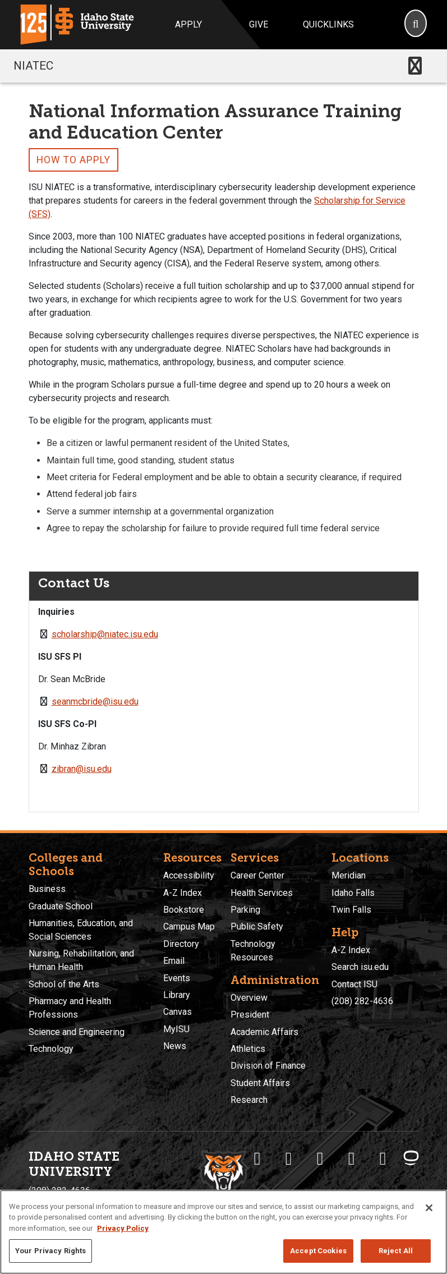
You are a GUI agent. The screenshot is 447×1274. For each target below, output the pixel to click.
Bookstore (183, 909)
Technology (51, 1048)
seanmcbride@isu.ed (93, 701)
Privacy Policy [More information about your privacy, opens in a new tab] (123, 1228)
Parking (245, 909)
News (174, 1046)
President (250, 1014)
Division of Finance (268, 1065)
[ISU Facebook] (257, 1158)
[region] (223, 1232)
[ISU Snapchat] (383, 1158)
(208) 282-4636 (362, 1001)
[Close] (429, 1207)
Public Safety (257, 926)
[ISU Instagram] (320, 1158)
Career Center (257, 875)
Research (249, 1099)
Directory (181, 944)
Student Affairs (260, 1083)
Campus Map (189, 926)
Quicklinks (328, 24)
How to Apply (73, 159)
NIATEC (33, 65)
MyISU (176, 1029)
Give (258, 24)
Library (176, 995)
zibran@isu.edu (82, 769)
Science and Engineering (77, 1032)
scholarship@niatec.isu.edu (105, 634)
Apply (188, 24)
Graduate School (61, 906)
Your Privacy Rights (50, 1251)
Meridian (348, 875)
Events (176, 978)
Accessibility (188, 875)
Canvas (177, 1011)
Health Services (262, 892)
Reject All (396, 1251)
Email (174, 960)
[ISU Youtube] (351, 1158)
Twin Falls (351, 909)
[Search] (415, 24)
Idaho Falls (353, 892)
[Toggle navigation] (415, 66)
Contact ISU (354, 984)
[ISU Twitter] (289, 1158)
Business (47, 889)
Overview (249, 997)
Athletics (248, 1048)
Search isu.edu (360, 967)
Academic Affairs (264, 1032)
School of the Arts (64, 984)
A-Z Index (182, 892)
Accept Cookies (318, 1251)
